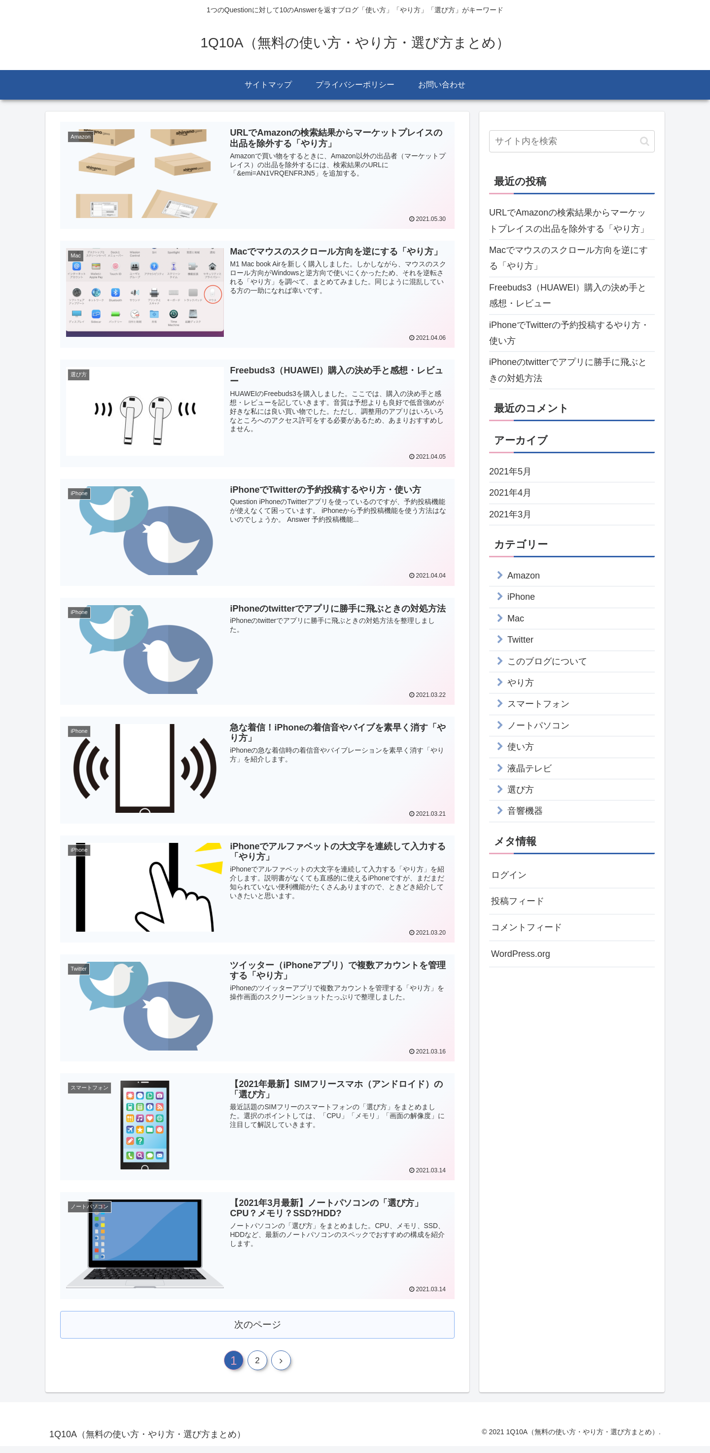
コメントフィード (526, 927)
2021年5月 (510, 471)
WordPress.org (520, 954)
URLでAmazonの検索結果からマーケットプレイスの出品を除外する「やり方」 (569, 220)
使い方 (520, 747)
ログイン (509, 875)
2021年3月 (510, 514)
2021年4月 (510, 493)
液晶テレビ (529, 768)
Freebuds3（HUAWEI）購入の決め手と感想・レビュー (567, 295)
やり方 (520, 683)
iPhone (521, 597)
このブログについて (547, 661)
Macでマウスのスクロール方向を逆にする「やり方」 (568, 258)
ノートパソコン (538, 725)
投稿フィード (517, 901)
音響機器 (525, 811)
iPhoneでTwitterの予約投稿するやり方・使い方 (569, 333)
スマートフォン (538, 704)
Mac (515, 618)
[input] (572, 141)
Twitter (520, 640)
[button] (644, 141)
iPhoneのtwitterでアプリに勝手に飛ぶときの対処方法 (568, 370)
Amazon (523, 576)
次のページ (257, 1327)
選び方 (520, 790)
